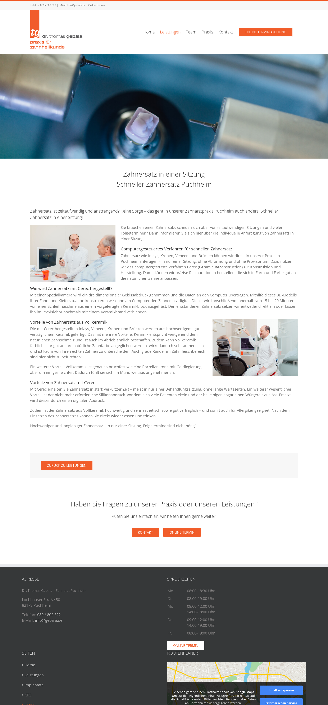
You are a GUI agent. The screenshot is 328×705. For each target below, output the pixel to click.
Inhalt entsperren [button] (281, 690)
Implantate (34, 684)
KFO (28, 694)
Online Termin (96, 5)
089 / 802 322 (48, 5)
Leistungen (34, 674)
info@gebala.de (76, 5)
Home (29, 664)
